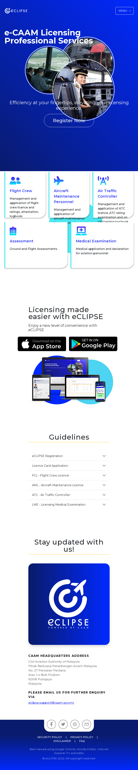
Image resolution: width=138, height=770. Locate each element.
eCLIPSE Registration (47, 456)
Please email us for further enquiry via (67, 695)
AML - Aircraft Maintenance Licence (57, 485)
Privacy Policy (81, 737)
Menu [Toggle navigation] (124, 10)
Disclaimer (62, 741)
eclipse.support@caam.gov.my (51, 703)
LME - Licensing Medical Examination (58, 504)
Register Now (69, 120)
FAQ (82, 741)
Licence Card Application (50, 465)
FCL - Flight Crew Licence (50, 475)
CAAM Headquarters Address (58, 656)
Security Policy (49, 737)
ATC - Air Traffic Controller (51, 495)
